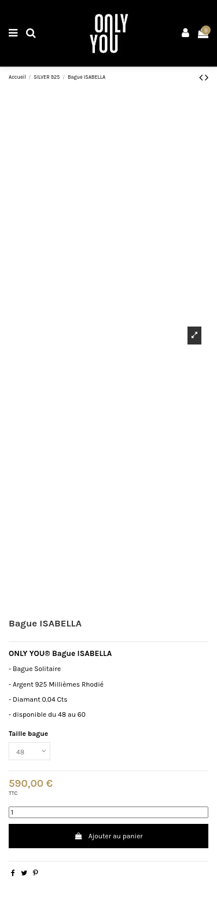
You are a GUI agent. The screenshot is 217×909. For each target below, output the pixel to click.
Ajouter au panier (108, 836)
